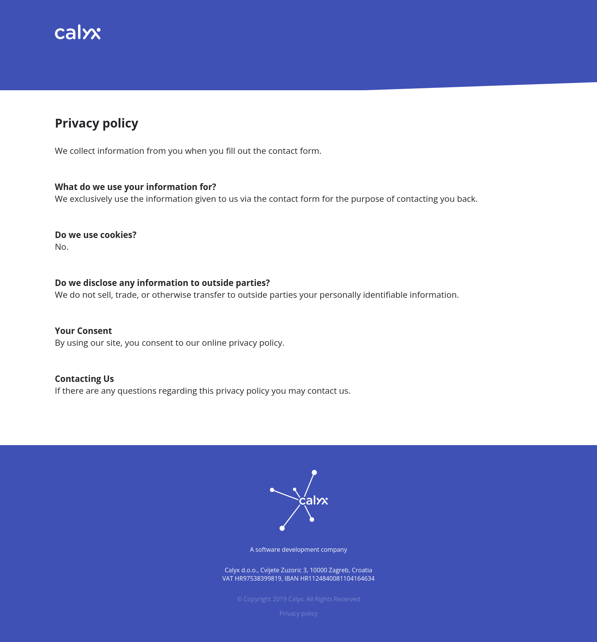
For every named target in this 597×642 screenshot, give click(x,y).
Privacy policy (298, 613)
